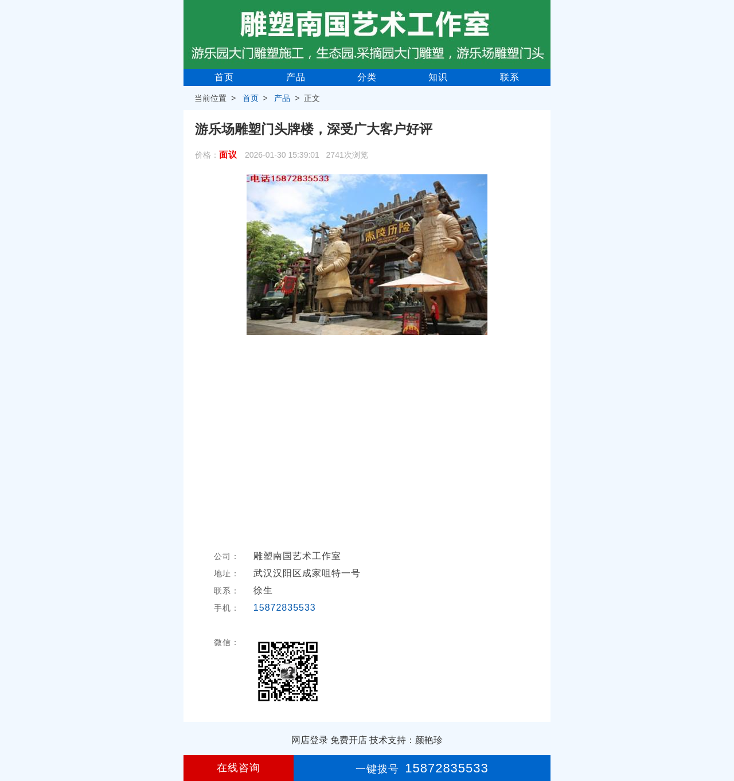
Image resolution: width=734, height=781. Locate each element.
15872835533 (284, 607)
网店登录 (309, 740)
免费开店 (348, 740)
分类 (367, 77)
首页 (224, 77)
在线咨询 (238, 768)
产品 (296, 77)
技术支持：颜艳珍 (406, 740)
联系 (510, 77)
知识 (438, 77)
